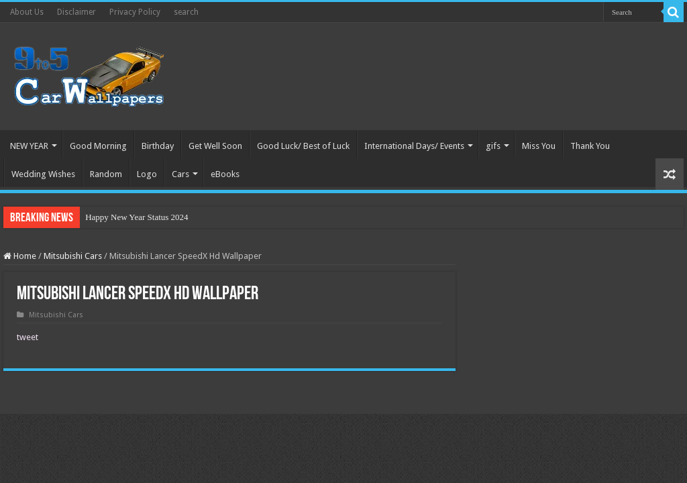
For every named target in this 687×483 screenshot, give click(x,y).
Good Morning (98, 146)
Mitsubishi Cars (73, 256)
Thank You (590, 146)
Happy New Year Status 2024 (136, 217)
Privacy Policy (134, 12)
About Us (27, 12)
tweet (27, 337)
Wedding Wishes (43, 174)
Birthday (158, 146)
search (186, 12)
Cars (180, 174)
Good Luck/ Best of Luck (303, 146)
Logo (147, 174)
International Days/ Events (414, 146)
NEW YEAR (29, 146)
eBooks (225, 174)
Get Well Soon (215, 146)
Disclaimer (76, 12)
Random (106, 174)
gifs (493, 146)
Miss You (539, 146)
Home (19, 256)
